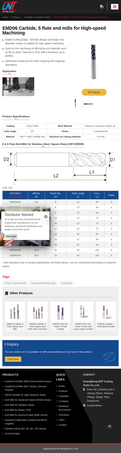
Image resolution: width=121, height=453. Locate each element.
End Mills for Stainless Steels (37, 17)
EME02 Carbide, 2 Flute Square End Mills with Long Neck (37, 326)
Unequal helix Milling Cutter (43, 283)
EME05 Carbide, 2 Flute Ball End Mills (106, 325)
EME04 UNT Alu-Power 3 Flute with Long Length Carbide (83, 326)
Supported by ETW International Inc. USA (60, 449)
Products (16, 17)
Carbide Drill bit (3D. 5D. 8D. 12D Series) (25, 428)
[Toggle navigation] (114, 7)
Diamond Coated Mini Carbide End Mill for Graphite (26, 422)
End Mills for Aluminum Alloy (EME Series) (26, 415)
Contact (62, 425)
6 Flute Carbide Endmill (15, 283)
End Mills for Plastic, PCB (18, 410)
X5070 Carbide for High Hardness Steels (25, 395)
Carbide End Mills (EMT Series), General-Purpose (26, 388)
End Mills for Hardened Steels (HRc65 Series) (28, 400)
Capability (64, 396)
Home (5, 17)
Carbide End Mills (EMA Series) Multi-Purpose (28, 381)
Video (61, 420)
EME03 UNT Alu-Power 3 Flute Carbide (60, 326)
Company (63, 401)
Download (64, 415)
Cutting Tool (66, 283)
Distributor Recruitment (65, 408)
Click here (13, 359)
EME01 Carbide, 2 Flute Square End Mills (15, 326)
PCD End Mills (12, 433)
